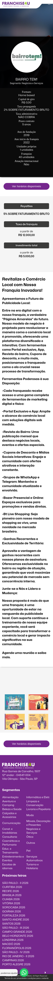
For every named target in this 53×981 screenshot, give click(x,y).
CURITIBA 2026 (12, 887)
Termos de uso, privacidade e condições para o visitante (26, 978)
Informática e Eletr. (38, 797)
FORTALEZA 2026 (13, 915)
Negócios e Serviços (33, 831)
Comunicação (11, 823)
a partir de (26, 231)
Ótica (29, 837)
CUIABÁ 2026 (11, 899)
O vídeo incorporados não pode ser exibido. (27, 681)
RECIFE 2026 (10, 891)
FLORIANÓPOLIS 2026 (16, 948)
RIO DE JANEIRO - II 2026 (18, 956)
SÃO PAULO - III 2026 (15, 928)
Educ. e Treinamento (10, 850)
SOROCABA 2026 (13, 907)
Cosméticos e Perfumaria (11, 842)
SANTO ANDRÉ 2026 (15, 919)
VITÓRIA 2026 (11, 903)
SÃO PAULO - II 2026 (15, 883)
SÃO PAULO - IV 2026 (16, 952)
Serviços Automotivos (34, 858)
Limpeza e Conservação (34, 803)
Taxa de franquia (26, 224)
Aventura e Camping (9, 803)
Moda (30, 815)
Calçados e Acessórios (9, 815)
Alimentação (10, 797)
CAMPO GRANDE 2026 (17, 932)
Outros (30, 843)
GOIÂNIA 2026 (11, 911)
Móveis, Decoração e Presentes (38, 823)
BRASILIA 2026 (11, 895)
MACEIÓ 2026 (11, 944)
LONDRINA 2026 (12, 940)
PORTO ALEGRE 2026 (16, 964)
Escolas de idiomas (9, 866)
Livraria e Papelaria (38, 809)
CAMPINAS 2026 (13, 960)
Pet (28, 850)
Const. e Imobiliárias (9, 831)
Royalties (26, 206)
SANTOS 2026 (11, 923)
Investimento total (26, 245)
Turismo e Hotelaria (32, 866)
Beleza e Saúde (12, 809)
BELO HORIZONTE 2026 (17, 936)
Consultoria (9, 837)
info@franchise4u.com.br (18, 782)
